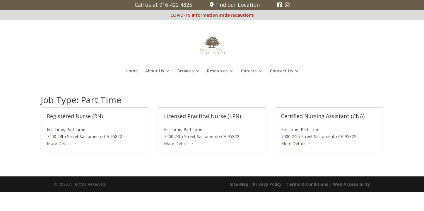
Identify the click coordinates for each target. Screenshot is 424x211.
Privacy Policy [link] (267, 184)
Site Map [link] (239, 184)
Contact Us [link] (281, 71)
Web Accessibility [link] (351, 184)
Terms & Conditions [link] (307, 184)
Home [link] (132, 71)
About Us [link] (154, 71)
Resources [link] (217, 71)
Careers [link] (249, 71)
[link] (279, 4)
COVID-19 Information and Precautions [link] (212, 15)
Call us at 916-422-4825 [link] (163, 4)
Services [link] (185, 71)
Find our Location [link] (235, 4)
